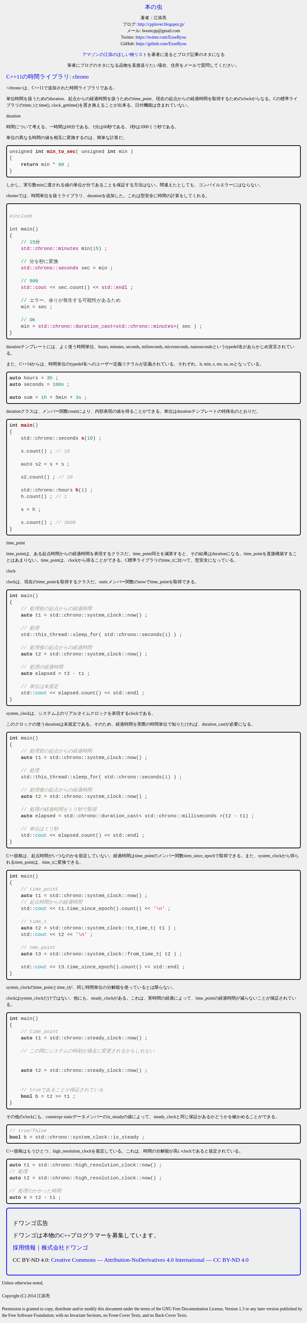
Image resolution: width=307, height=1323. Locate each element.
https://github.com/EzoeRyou (161, 43)
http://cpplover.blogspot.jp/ (161, 24)
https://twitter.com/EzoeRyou (161, 37)
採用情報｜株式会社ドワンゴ (51, 1247)
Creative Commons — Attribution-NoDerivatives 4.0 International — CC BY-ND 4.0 (149, 1260)
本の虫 (153, 7)
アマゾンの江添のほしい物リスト (114, 54)
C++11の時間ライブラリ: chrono (47, 76)
